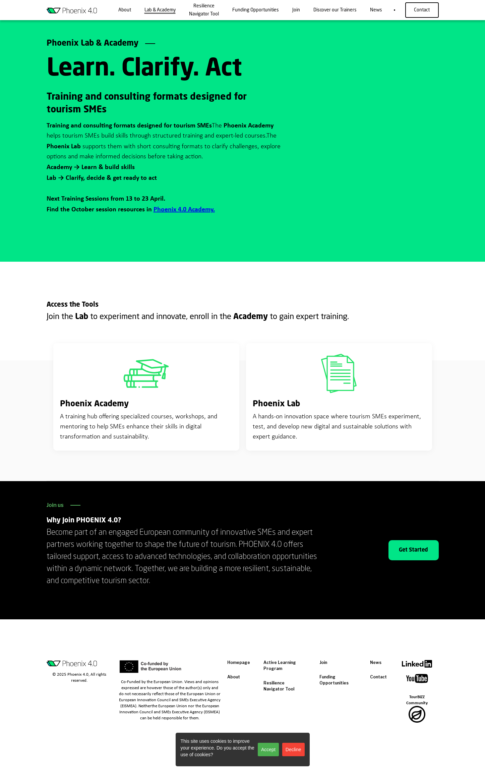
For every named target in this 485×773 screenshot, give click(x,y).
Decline (293, 749)
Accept (268, 749)
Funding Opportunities (334, 679)
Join (323, 662)
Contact (422, 10)
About (233, 676)
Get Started (413, 550)
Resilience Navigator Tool (278, 685)
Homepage (238, 662)
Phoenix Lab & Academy (92, 43)
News (375, 662)
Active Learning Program (279, 665)
